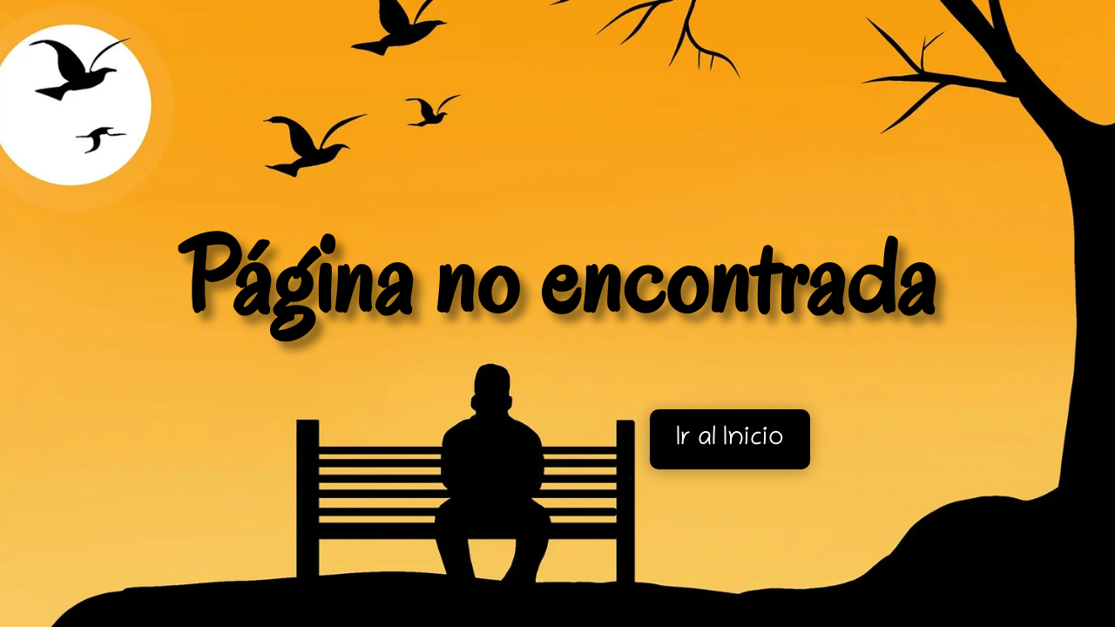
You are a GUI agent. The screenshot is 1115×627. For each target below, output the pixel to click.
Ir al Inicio (730, 439)
